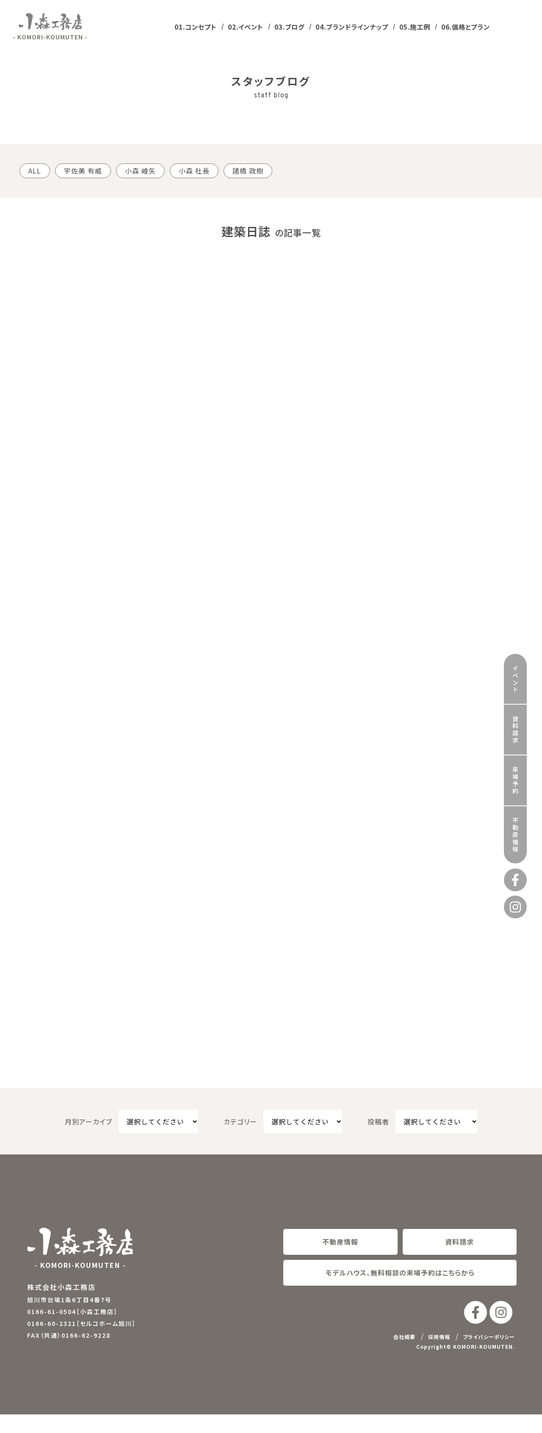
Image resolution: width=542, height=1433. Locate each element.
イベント (515, 632)
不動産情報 (515, 788)
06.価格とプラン (465, 26)
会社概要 (404, 1355)
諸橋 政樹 (247, 171)
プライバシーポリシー (489, 1355)
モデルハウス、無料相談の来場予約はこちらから (400, 1291)
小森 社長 (194, 171)
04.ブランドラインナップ (351, 26)
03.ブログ (289, 26)
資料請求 (515, 683)
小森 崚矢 (140, 171)
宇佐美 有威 (83, 171)
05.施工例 (414, 26)
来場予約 (515, 734)
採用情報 (439, 1355)
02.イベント (245, 26)
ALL (34, 171)
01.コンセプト (195, 26)
